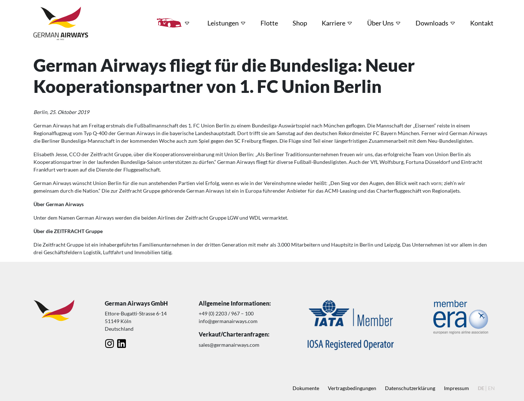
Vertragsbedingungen (352, 388)
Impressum (456, 388)
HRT (169, 23)
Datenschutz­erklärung (410, 388)
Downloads (432, 23)
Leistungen (223, 23)
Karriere (333, 23)
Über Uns (380, 23)
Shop (300, 23)
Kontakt (481, 23)
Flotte (269, 23)
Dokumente (306, 388)
